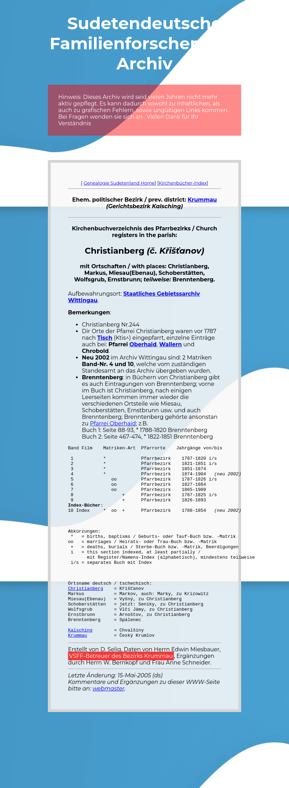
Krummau (202, 199)
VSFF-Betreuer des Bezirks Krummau (121, 694)
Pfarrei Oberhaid (113, 423)
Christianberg (85, 617)
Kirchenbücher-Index (183, 183)
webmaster (109, 727)
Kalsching (80, 667)
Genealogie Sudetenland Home (119, 183)
